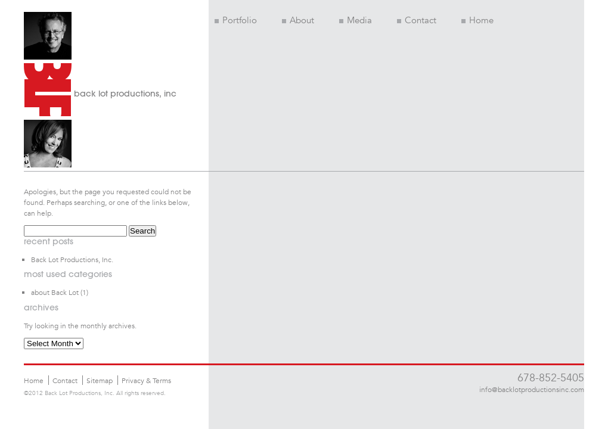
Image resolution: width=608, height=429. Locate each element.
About (298, 20)
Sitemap (99, 380)
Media (355, 20)
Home (477, 20)
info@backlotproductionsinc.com (531, 389)
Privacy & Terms (146, 380)
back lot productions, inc (125, 93)
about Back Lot (55, 292)
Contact (416, 20)
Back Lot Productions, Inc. (72, 259)
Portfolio (236, 20)
